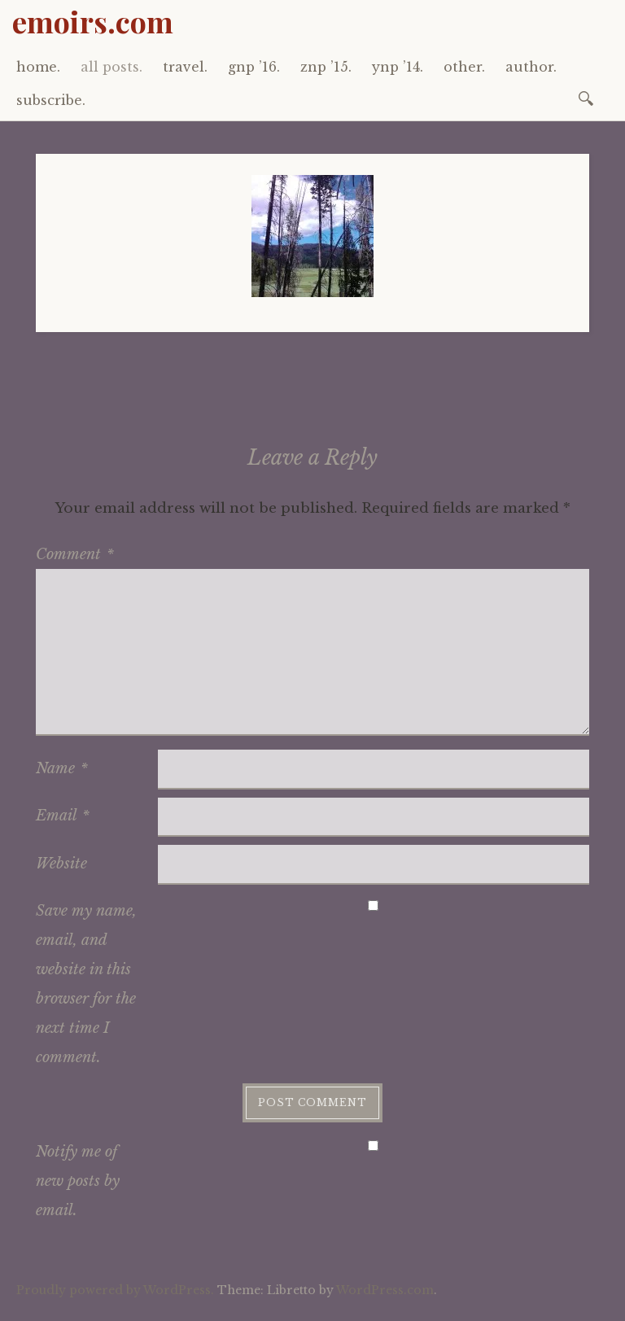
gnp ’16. (254, 67)
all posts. (111, 67)
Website (61, 864)
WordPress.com (385, 1290)
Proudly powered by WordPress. (115, 1290)
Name (62, 768)
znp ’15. (326, 67)
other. (464, 67)
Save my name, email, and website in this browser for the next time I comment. (86, 984)
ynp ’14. (397, 67)
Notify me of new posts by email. (78, 1181)
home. (38, 67)
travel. (185, 67)
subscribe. (50, 100)
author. (531, 67)
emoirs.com (92, 21)
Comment (75, 554)
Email (63, 816)
